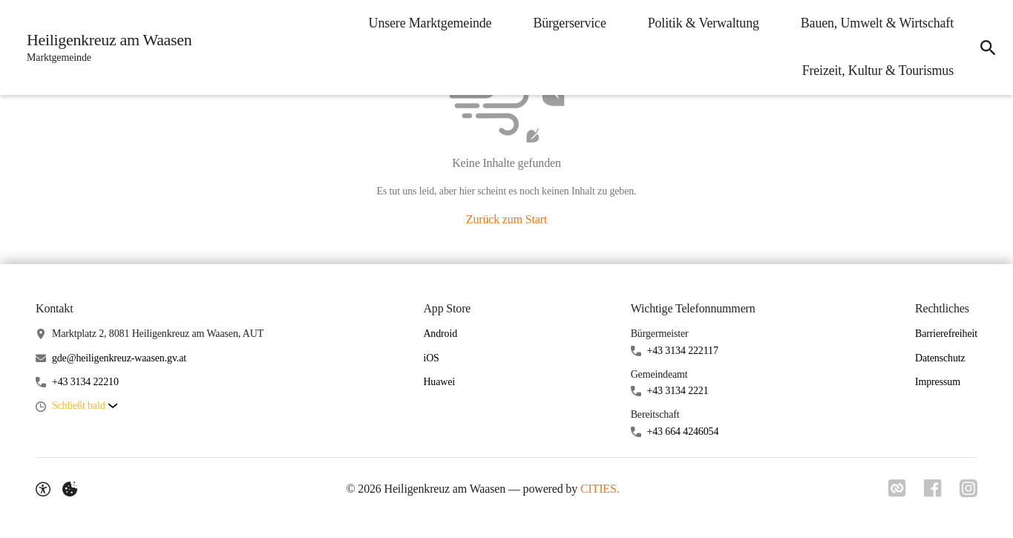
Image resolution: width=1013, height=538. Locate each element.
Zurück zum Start (506, 219)
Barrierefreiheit (946, 333)
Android (440, 333)
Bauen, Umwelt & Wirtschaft (877, 23)
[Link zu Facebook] (933, 488)
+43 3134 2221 (678, 390)
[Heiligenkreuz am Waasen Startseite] (104, 47)
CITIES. (600, 488)
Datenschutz (940, 358)
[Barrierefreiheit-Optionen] (43, 489)
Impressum (937, 381)
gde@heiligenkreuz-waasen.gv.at (119, 358)
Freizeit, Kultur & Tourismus (878, 70)
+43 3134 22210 (85, 381)
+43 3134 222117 (682, 350)
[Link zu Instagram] (968, 488)
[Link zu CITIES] (897, 488)
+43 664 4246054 (683, 431)
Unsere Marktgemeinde (430, 23)
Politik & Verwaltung (703, 23)
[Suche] (987, 47)
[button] (84, 406)
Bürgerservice (569, 23)
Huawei (439, 381)
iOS (431, 358)
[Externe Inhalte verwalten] (69, 489)
